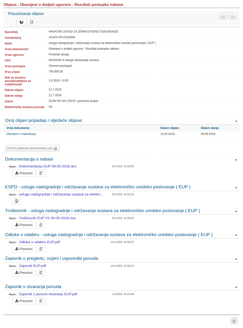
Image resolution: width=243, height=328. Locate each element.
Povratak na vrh (236, 121)
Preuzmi (24, 173)
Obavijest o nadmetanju (21, 134)
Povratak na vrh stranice (233, 320)
